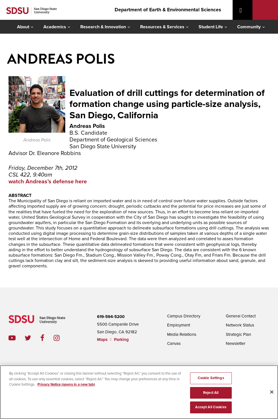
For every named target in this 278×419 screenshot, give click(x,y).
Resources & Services (162, 27)
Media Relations (181, 334)
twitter (32, 337)
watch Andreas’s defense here (48, 181)
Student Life (211, 27)
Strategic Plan (238, 334)
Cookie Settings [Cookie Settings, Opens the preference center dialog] (211, 378)
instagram (61, 337)
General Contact (241, 316)
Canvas (174, 343)
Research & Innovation (103, 27)
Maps (102, 339)
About (23, 27)
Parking (121, 339)
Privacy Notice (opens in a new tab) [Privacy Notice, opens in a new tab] (66, 384)
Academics (54, 27)
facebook (47, 337)
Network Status (240, 325)
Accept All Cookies (210, 407)
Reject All (210, 392)
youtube (12, 337)
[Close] (272, 392)
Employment (178, 325)
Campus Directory (183, 316)
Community (249, 27)
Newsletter (235, 343)
